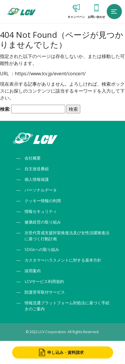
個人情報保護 (37, 179)
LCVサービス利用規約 (44, 281)
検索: (5, 109)
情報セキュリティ (41, 211)
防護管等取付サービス (45, 292)
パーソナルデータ (41, 190)
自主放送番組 (37, 168)
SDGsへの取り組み (42, 249)
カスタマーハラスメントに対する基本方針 (63, 260)
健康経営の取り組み (43, 222)
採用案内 (33, 270)
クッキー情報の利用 (43, 200)
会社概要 (33, 158)
